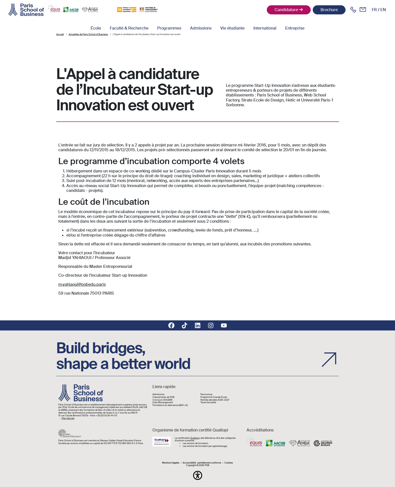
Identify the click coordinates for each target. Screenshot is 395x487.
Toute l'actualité (208, 402)
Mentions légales (170, 463)
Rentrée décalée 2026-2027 (214, 400)
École (96, 28)
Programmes (169, 28)
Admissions (201, 28)
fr (374, 9)
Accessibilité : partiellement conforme (202, 463)
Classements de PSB (163, 397)
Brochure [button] (329, 9)
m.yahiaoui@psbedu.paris (82, 284)
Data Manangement (162, 402)
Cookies (228, 463)
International (264, 28)
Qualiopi (194, 438)
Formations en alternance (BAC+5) (170, 405)
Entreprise (294, 28)
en (383, 9)
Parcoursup (206, 394)
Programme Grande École (213, 397)
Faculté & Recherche (129, 28)
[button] (197, 475)
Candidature (286, 9)
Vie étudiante (232, 28)
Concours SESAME (162, 400)
